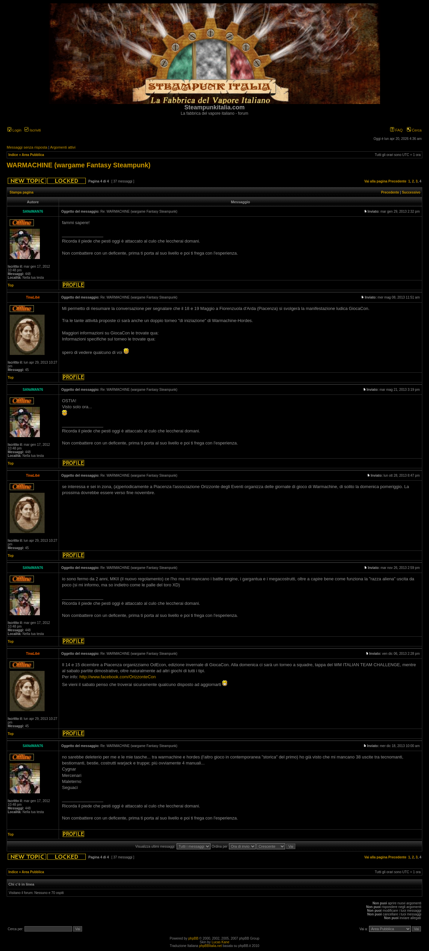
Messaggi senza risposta (27, 147)
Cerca (414, 130)
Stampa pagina (22, 192)
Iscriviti (32, 130)
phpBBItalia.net (210, 946)
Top (11, 285)
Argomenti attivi (62, 147)
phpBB (193, 938)
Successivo (411, 192)
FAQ (396, 130)
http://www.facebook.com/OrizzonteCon (117, 676)
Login (14, 130)
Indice (13, 155)
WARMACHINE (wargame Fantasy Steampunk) (78, 165)
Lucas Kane (220, 942)
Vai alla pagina (375, 181)
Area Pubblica (33, 155)
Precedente (397, 181)
